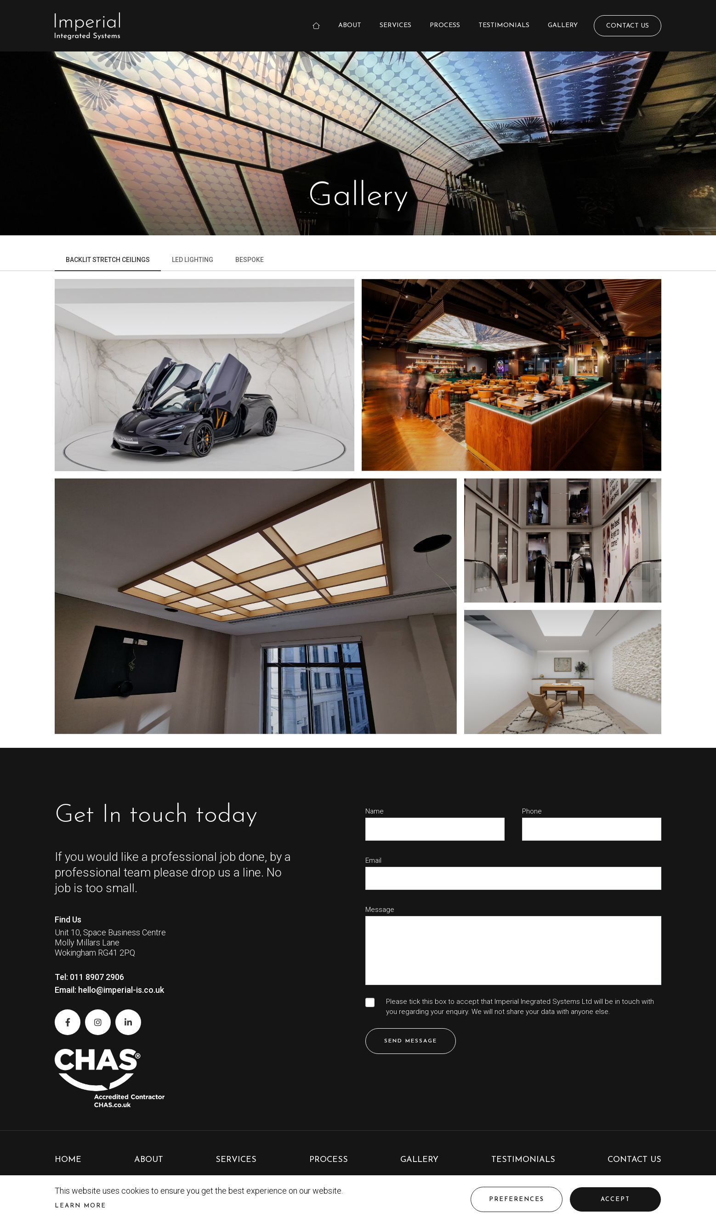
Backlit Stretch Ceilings (108, 259)
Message (379, 909)
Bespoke (249, 259)
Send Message (410, 1041)
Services (395, 25)
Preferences (516, 1199)
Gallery (563, 25)
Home (68, 1160)
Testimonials (503, 25)
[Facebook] (67, 1022)
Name (374, 811)
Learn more (80, 1206)
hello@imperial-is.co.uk (121, 990)
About (349, 25)
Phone (532, 811)
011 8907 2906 (97, 977)
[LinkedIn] (128, 1022)
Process (445, 25)
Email (373, 860)
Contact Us (627, 26)
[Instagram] (98, 1022)
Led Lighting (192, 259)
